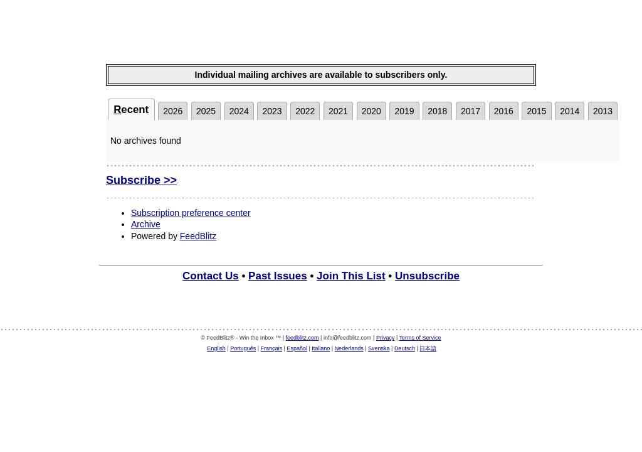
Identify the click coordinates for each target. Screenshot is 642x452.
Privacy (385, 338)
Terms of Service (420, 338)
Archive (145, 224)
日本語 (427, 348)
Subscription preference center (191, 213)
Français (272, 348)
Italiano (321, 348)
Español (297, 348)
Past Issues (277, 276)
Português (243, 348)
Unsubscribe (427, 276)
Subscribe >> (141, 180)
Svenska (379, 348)
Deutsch (404, 348)
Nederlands (349, 348)
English (216, 348)
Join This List (351, 276)
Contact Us (210, 276)
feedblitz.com (302, 338)
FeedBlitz (198, 236)
